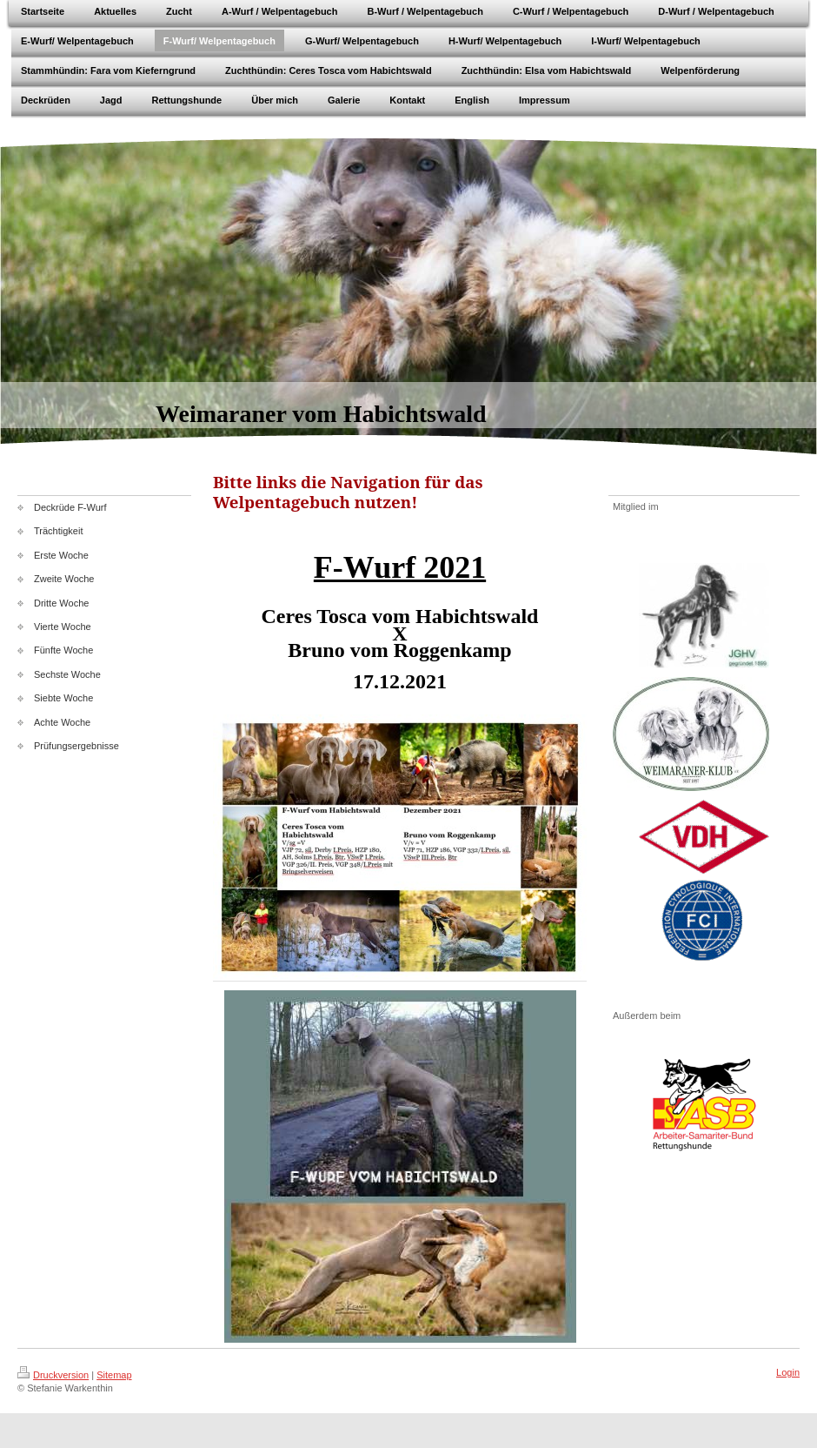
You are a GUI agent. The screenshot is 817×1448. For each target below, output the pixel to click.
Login (788, 1372)
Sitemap (113, 1375)
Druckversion (53, 1375)
